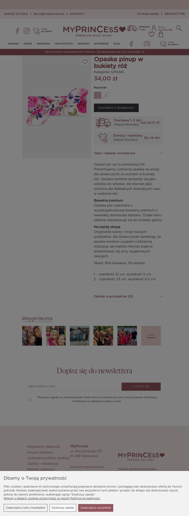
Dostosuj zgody (63, 507)
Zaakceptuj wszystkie (95, 507)
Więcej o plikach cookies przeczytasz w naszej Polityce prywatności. (52, 498)
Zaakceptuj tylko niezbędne (25, 507)
